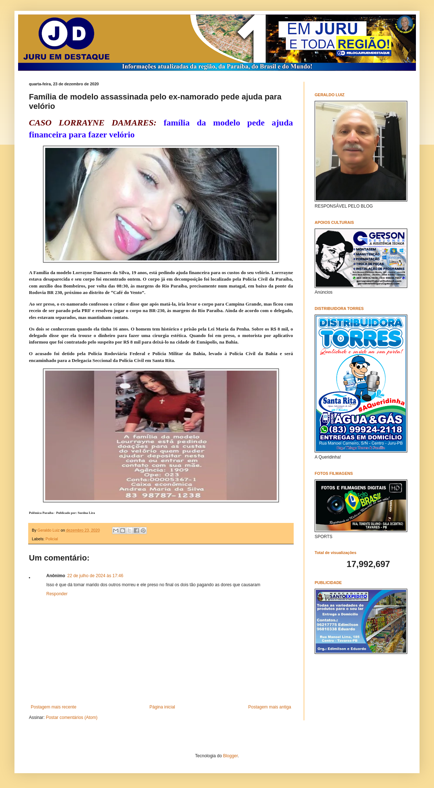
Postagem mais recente (53, 707)
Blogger (230, 755)
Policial (52, 539)
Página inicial (162, 707)
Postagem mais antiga (269, 707)
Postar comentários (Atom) (72, 717)
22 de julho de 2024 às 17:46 (95, 575)
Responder (57, 593)
